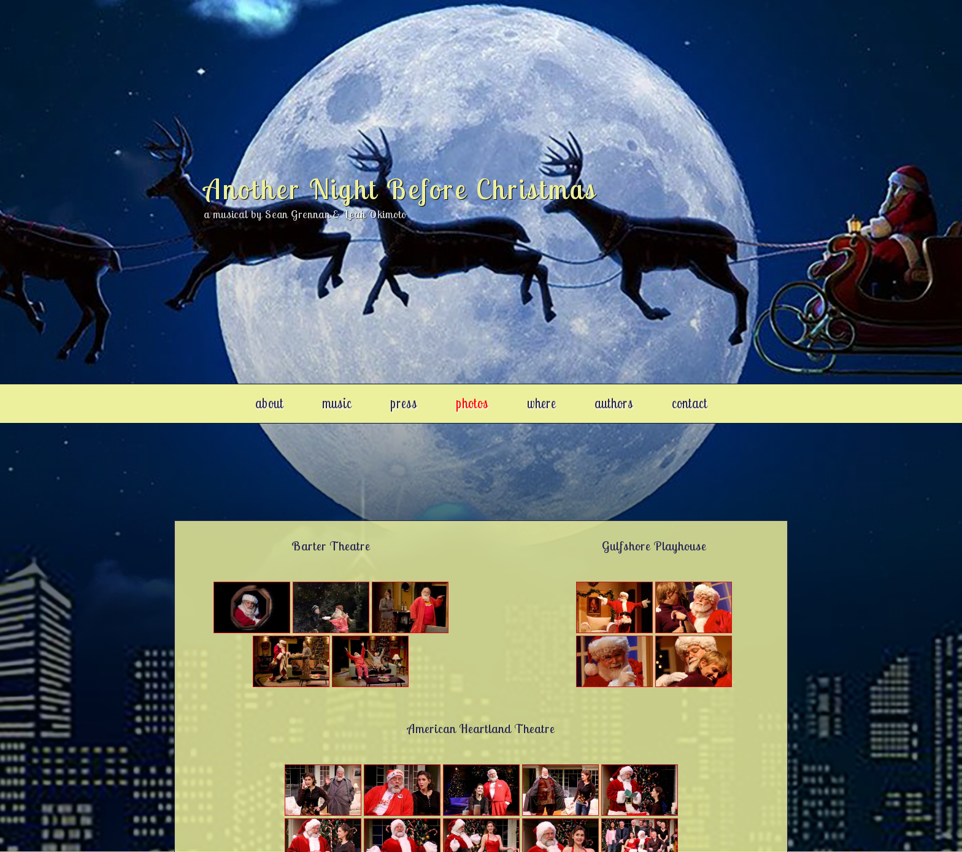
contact (689, 403)
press (403, 403)
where (541, 403)
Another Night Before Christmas (400, 189)
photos (472, 403)
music (337, 403)
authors (614, 403)
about (269, 403)
